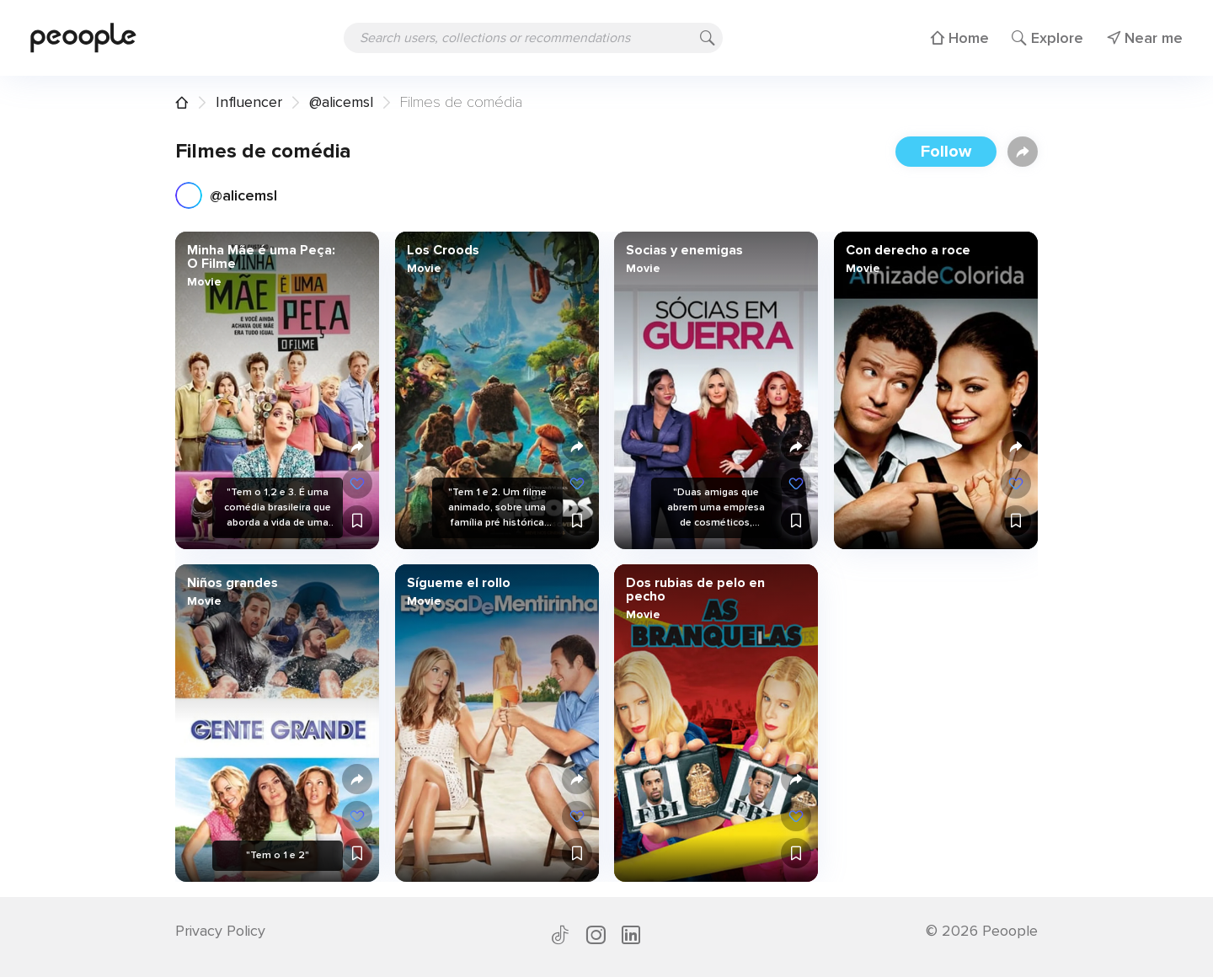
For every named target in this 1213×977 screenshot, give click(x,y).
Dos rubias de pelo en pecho (695, 589)
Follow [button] (946, 151)
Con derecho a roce (907, 250)
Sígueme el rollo (458, 583)
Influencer (249, 102)
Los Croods (442, 250)
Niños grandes (232, 583)
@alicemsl (341, 102)
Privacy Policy (220, 930)
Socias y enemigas (684, 250)
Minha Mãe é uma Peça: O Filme (261, 256)
